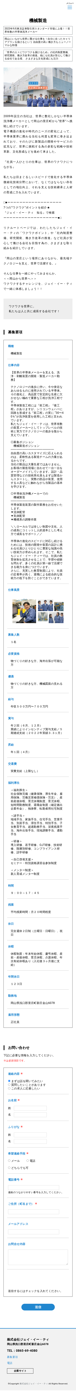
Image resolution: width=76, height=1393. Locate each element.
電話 (32, 1160)
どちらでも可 (20, 1168)
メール (15, 1160)
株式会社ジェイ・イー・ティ (34, 1386)
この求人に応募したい (25, 1088)
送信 (38, 1310)
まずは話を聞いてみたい (27, 1081)
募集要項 (12, 1359)
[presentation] (34, 1285)
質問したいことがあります (28, 1084)
